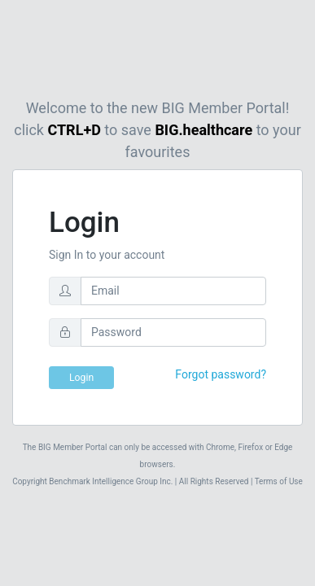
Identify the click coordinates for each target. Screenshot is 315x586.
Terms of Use (277, 481)
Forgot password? (220, 374)
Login (81, 377)
